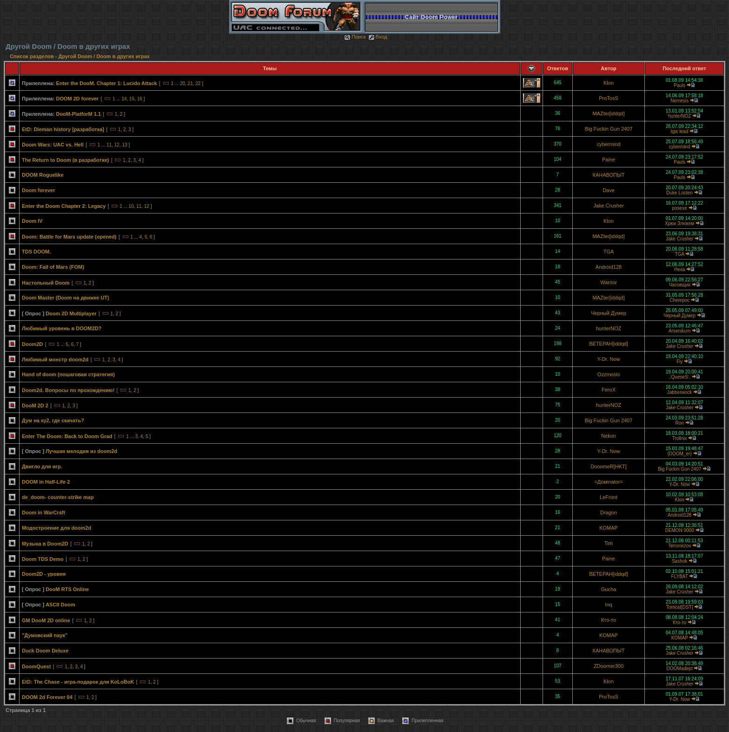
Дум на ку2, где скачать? (53, 420)
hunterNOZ (679, 116)
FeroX (609, 390)
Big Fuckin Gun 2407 (609, 129)
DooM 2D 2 (35, 405)
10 (131, 206)
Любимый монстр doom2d (55, 359)
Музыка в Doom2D (45, 543)
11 (109, 144)
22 (197, 83)
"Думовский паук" (44, 635)
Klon (608, 83)
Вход (377, 37)
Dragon (608, 512)
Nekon (608, 436)
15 (131, 98)
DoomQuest (36, 666)
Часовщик (679, 284)
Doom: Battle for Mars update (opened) (69, 237)
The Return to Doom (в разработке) (65, 160)
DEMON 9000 (679, 530)
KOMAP (608, 528)
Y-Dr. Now (608, 359)
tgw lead (679, 131)
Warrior (608, 282)
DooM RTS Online (67, 589)
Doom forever (38, 190)
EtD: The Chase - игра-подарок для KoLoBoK (78, 682)
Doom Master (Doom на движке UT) (65, 297)
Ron (679, 423)
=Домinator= (608, 482)
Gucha (608, 589)
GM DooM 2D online (46, 620)
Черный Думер (608, 313)
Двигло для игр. (42, 466)
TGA (608, 251)
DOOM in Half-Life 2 (46, 482)
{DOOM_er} (679, 453)
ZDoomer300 (608, 666)
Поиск (354, 37)
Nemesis (679, 100)
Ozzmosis (608, 374)
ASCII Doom (60, 604)
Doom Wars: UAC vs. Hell (53, 144)
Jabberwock (679, 392)
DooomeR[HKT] (608, 466)
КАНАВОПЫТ (609, 175)
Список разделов (32, 56)
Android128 (609, 267)
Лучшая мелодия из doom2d (81, 451)
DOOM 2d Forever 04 (47, 697)
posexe (679, 208)
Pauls (679, 85)
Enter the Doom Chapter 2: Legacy (64, 206)
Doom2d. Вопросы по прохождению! (68, 390)
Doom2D (32, 344)
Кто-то (608, 620)
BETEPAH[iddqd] (608, 343)
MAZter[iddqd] (608, 113)
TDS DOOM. (36, 251)
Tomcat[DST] (679, 607)
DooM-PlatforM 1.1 (78, 114)
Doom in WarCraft (43, 512)
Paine (608, 159)
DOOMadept (680, 668)
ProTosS (608, 98)
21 (190, 83)
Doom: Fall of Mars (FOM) (53, 267)
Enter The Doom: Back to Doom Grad (67, 436)
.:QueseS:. (679, 376)
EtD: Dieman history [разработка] (63, 129)
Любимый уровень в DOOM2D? (61, 328)
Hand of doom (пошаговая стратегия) (68, 374)
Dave (609, 190)
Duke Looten (679, 192)
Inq (608, 604)
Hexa (679, 269)
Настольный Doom (46, 283)
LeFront (608, 497)
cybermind (609, 144)
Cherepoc (679, 300)
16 (139, 98)
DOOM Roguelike (43, 175)
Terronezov (679, 545)
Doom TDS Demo (43, 559)
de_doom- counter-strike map (58, 497)
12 (116, 144)
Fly (679, 361)
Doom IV (32, 221)
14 (123, 98)
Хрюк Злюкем (679, 223)
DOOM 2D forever (77, 98)
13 (124, 144)
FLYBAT (679, 576)
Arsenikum (679, 330)
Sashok (679, 561)
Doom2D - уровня (44, 574)
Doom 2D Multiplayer (71, 313)
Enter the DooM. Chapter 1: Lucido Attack (106, 83)
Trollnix (679, 438)
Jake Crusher (608, 205)
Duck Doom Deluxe (45, 650)
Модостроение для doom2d (56, 528)
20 (182, 83)
